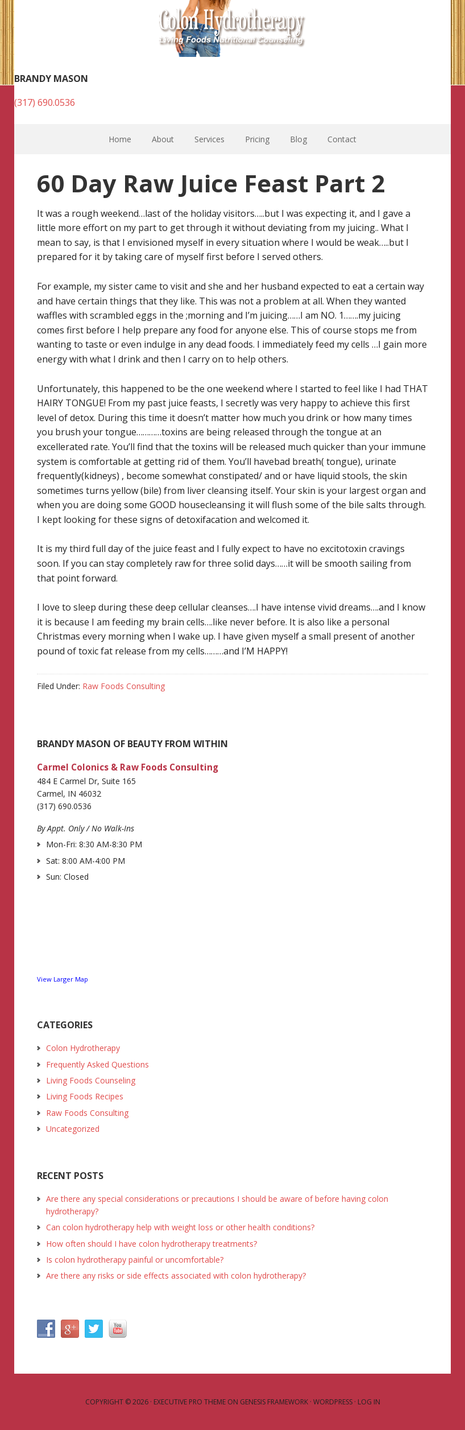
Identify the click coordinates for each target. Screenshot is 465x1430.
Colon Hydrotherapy (83, 1047)
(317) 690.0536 (44, 102)
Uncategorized (72, 1128)
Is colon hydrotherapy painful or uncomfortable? (134, 1259)
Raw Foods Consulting (123, 686)
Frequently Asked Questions (97, 1064)
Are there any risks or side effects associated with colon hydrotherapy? (176, 1275)
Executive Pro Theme (189, 1402)
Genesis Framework (274, 1402)
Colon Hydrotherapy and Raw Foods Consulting (232, 28)
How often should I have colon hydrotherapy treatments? (151, 1243)
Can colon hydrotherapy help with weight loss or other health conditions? (180, 1227)
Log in (369, 1402)
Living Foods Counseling (90, 1080)
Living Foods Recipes (84, 1096)
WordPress (332, 1402)
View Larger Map (62, 979)
